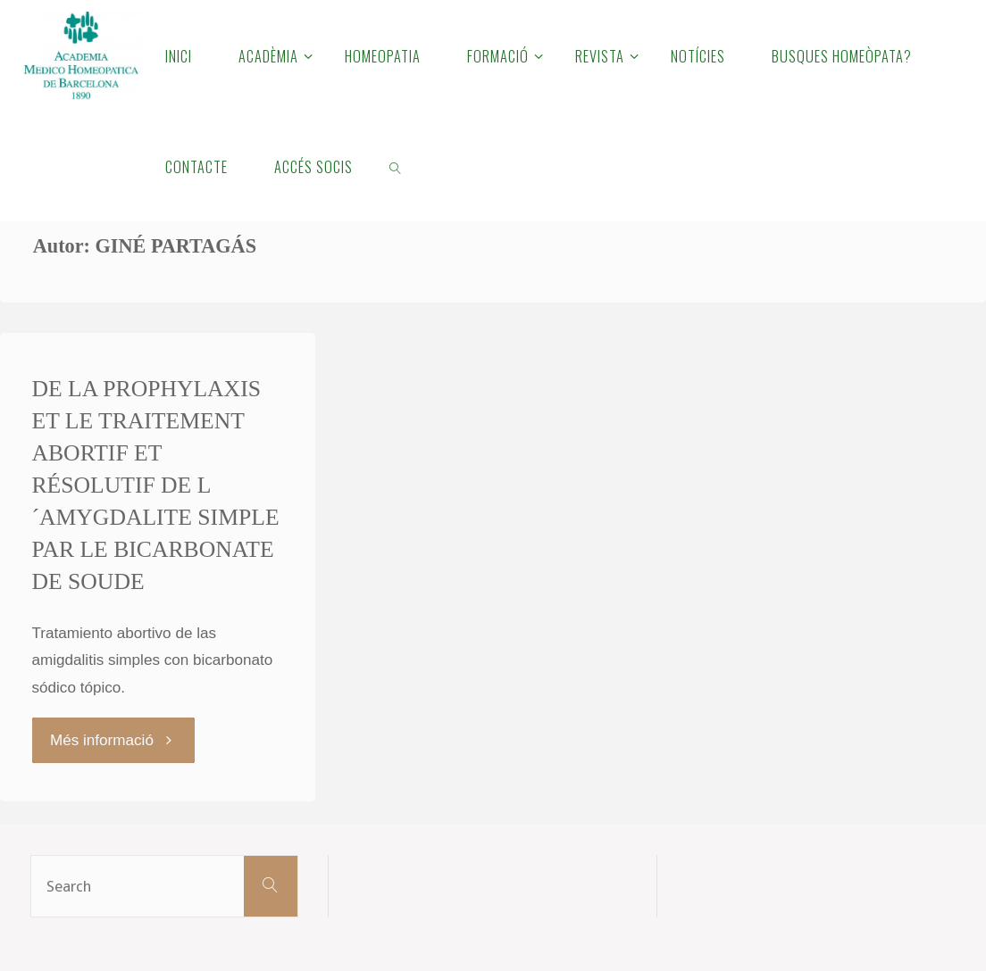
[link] (395, 166)
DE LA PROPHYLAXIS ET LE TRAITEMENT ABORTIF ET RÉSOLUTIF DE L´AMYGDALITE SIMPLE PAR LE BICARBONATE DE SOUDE (156, 484)
